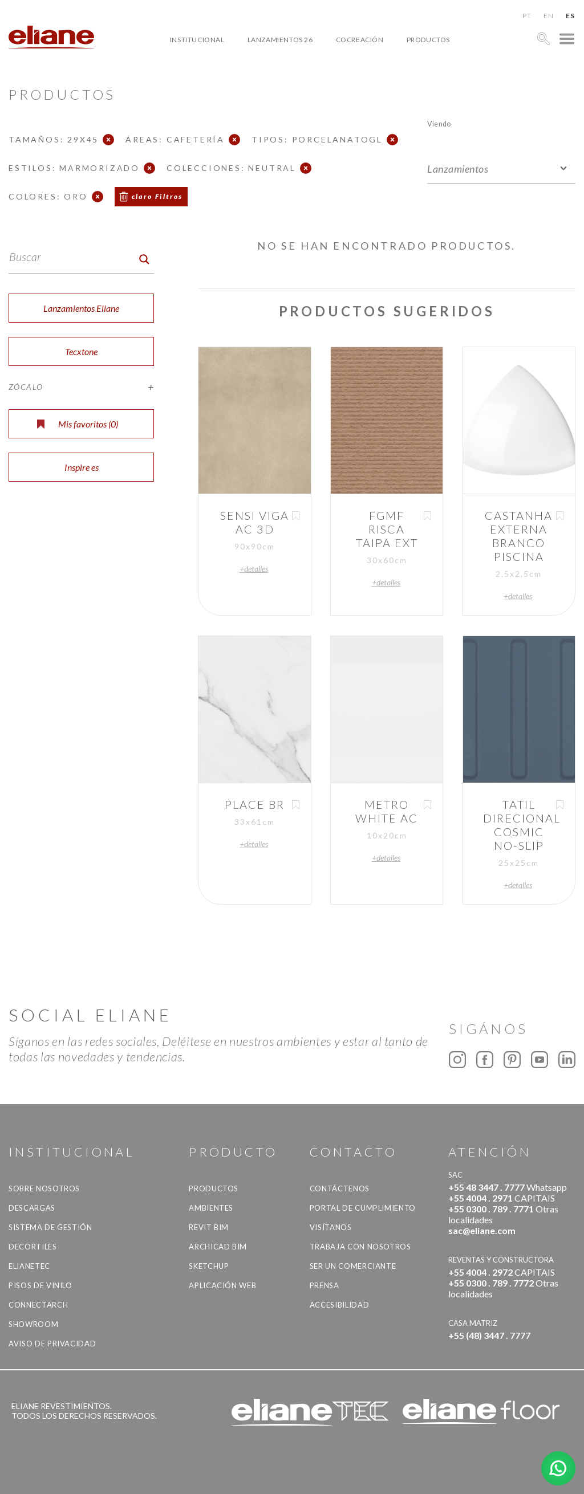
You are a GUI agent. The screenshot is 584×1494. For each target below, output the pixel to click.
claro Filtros (157, 196)
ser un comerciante (353, 1266)
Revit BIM (209, 1227)
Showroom (33, 1324)
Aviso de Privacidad (52, 1343)
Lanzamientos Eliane (81, 308)
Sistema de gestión (50, 1227)
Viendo (439, 123)
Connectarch (38, 1304)
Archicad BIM (218, 1246)
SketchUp (209, 1266)
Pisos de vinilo (40, 1285)
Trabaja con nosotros (360, 1246)
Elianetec (29, 1266)
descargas (32, 1207)
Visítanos (331, 1227)
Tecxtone (81, 351)
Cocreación (360, 39)
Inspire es (81, 467)
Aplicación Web (222, 1285)
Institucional (197, 39)
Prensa (324, 1285)
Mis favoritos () (77, 423)
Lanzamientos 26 (280, 39)
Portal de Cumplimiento (363, 1207)
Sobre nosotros (44, 1188)
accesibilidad (339, 1304)
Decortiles (33, 1246)
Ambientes (211, 1207)
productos (428, 39)
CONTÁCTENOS (340, 1188)
